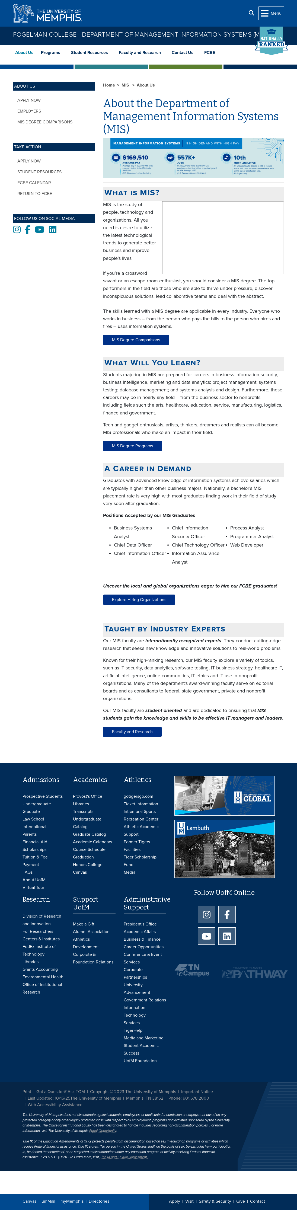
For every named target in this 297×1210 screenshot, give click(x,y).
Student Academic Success (141, 1049)
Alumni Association (91, 931)
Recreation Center (141, 819)
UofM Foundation (140, 1061)
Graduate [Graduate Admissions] (31, 811)
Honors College (88, 864)
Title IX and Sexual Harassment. (124, 1157)
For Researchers (38, 931)
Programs (50, 52)
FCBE (209, 52)
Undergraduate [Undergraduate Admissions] (37, 804)
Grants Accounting (40, 969)
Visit (189, 1201)
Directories (99, 1201)
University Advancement (137, 988)
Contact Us (182, 52)
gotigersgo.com (138, 796)
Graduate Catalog (89, 834)
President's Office (140, 924)
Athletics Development (86, 943)
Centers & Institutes (41, 939)
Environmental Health (43, 977)
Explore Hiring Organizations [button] (139, 599)
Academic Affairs (140, 931)
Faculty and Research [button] (132, 732)
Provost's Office (87, 796)
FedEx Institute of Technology (39, 950)
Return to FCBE (34, 193)
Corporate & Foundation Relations (93, 958)
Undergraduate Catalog (87, 822)
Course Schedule (89, 849)
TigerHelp (133, 1030)
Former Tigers (137, 842)
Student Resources (89, 52)
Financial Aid (35, 842)
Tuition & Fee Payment (35, 860)
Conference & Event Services (143, 958)
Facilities (132, 849)
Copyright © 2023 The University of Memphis (133, 1091)
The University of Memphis (95, 1098)
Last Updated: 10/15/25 (49, 1098)
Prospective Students (43, 796)
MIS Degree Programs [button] (132, 446)
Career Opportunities (144, 947)
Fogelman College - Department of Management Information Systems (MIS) (139, 35)
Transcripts (83, 811)
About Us (24, 52)
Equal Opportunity (102, 1131)
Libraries (81, 804)
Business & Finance (142, 939)
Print (27, 1091)
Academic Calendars (92, 842)
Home (109, 85)
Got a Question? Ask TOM (60, 1091)
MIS (126, 85)
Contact (257, 1201)
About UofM (34, 880)
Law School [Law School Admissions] (33, 819)
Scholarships (34, 849)
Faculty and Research (140, 52)
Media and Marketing (144, 1038)
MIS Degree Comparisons (44, 122)
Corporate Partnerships (135, 973)
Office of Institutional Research (42, 988)
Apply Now (29, 100)
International (34, 826)
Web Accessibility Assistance (55, 1104)
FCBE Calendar (34, 183)
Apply (174, 1201)
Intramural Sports (140, 811)
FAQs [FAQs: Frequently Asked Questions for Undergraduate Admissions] (28, 872)
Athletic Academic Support (141, 830)
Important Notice (197, 1091)
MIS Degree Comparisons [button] (136, 340)
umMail (48, 1201)
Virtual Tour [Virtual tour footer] (33, 887)
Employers (29, 111)
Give (240, 1201)
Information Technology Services (135, 1015)
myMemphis (72, 1201)
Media (129, 872)
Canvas (29, 1201)
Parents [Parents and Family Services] (30, 834)
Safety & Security (215, 1201)
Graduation (83, 857)
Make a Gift (83, 924)
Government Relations (145, 1000)
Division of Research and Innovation (42, 920)
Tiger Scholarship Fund (140, 860)
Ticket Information (141, 804)
